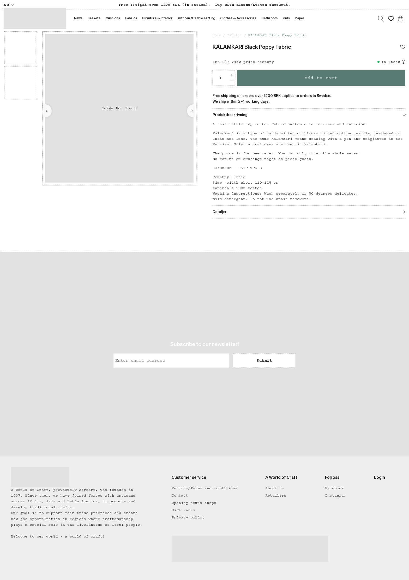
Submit (264, 361)
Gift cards (183, 510)
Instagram (335, 495)
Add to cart (321, 78)
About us (274, 488)
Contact (180, 495)
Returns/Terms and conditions (204, 488)
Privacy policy (188, 517)
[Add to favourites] (402, 47)
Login (379, 478)
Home (217, 35)
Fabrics (234, 35)
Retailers (275, 495)
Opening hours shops (194, 503)
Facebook (334, 488)
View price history (253, 62)
